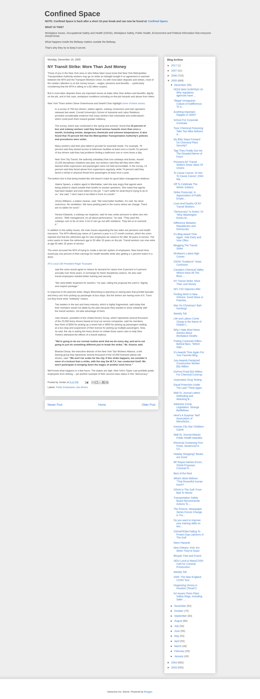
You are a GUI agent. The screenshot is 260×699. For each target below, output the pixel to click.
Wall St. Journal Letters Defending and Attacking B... (187, 396)
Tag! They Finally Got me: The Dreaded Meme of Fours (188, 153)
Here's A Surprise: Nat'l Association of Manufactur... (187, 418)
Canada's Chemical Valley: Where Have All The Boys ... (189, 272)
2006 (174, 75)
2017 (174, 65)
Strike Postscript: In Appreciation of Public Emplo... (187, 195)
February (179, 651)
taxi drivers (82, 387)
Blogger (148, 691)
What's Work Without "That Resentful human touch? (188, 481)
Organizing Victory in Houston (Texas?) (185, 587)
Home (102, 404)
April (177, 641)
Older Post (148, 404)
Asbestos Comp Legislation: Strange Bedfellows (186, 407)
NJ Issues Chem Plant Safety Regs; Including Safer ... (188, 596)
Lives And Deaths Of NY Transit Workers (187, 205)
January (179, 656)
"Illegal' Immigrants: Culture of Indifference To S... (188, 103)
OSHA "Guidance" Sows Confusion (187, 263)
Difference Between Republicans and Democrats (185, 226)
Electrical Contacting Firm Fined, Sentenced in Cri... (188, 446)
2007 (174, 70)
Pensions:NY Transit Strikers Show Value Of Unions (188, 165)
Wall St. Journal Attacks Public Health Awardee (188, 436)
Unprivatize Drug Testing (187, 379)
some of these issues (133, 103)
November (180, 605)
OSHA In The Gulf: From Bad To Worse (187, 491)
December (180, 85)
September (181, 615)
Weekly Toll (180, 313)
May (177, 635)
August (178, 620)
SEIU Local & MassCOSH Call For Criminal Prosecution (188, 563)
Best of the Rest (183, 473)
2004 (174, 662)
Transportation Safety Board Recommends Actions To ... (187, 500)
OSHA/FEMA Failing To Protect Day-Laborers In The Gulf (189, 534)
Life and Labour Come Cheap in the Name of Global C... (187, 321)
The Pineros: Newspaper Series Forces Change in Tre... (188, 512)
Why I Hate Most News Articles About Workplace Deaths (187, 333)
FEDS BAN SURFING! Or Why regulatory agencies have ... (188, 92)
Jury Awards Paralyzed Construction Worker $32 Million (187, 363)
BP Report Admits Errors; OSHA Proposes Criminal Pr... (188, 465)
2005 (174, 80)
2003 (174, 667)
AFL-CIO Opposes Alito (187, 289)
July (177, 626)
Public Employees (65, 387)
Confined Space (72, 14)
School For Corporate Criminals (186, 122)
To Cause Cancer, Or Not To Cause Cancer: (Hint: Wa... (189, 176)
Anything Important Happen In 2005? (185, 113)
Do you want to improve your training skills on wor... (187, 523)
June (177, 631)
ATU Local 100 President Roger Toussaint (70, 263)
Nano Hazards (182, 542)
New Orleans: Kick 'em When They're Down (186, 549)
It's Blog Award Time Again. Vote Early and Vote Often (187, 237)
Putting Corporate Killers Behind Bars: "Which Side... (187, 344)
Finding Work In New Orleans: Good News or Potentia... (188, 297)
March (178, 646)
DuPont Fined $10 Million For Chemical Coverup (188, 373)
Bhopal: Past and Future (187, 555)
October (179, 610)
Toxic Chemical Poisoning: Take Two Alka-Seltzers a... (189, 131)
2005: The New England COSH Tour (187, 578)
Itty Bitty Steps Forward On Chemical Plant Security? (187, 142)
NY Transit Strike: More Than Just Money (187, 282)
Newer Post (55, 404)
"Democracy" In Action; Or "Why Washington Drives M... (188, 214)
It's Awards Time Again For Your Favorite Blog (189, 354)
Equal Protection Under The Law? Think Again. (188, 386)
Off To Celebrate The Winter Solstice (185, 186)
